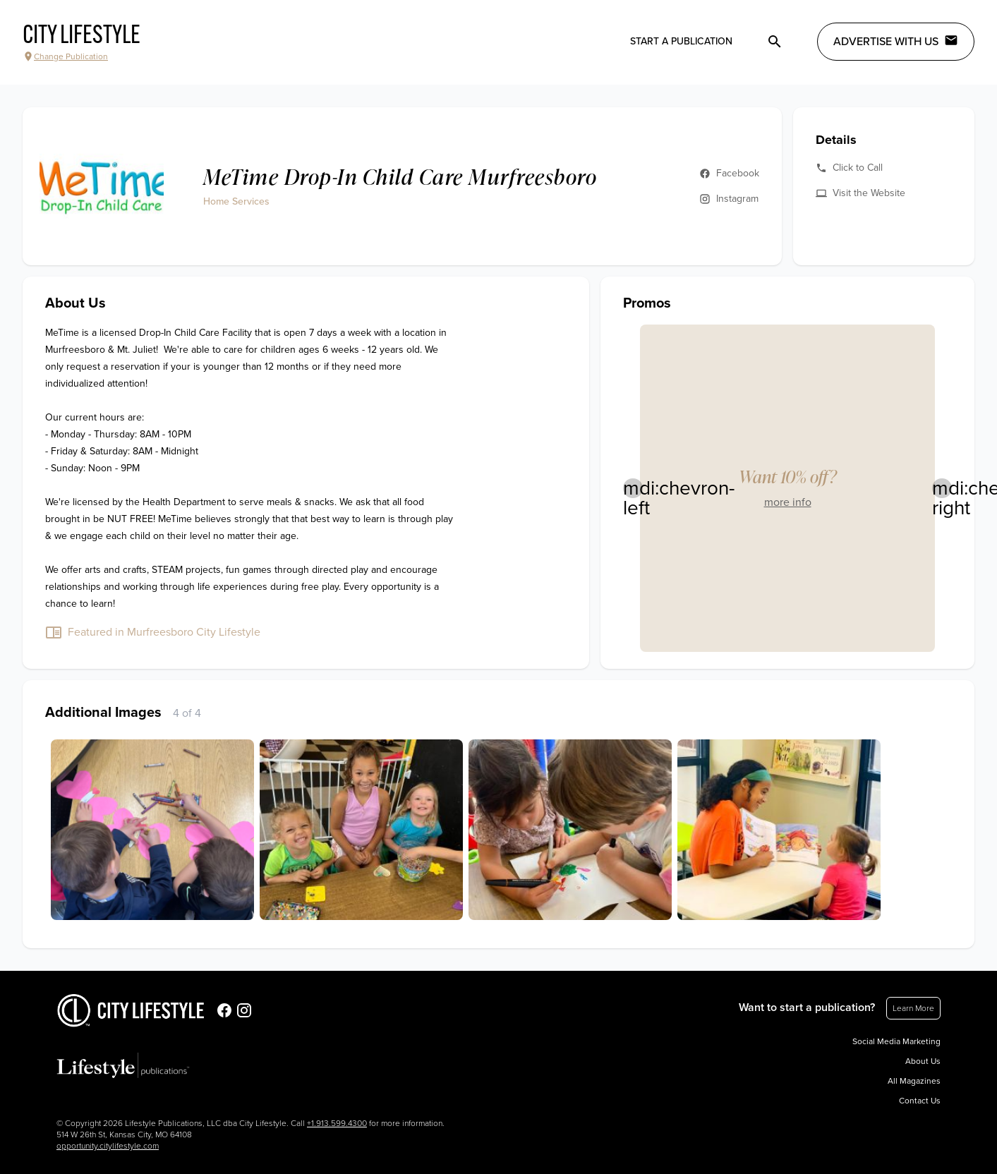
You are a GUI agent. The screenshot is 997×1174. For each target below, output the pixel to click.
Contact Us (920, 1101)
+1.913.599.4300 (337, 1123)
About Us (923, 1061)
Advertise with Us (895, 41)
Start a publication (681, 41)
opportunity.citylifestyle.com (107, 1146)
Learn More (913, 1008)
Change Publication (65, 56)
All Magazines (914, 1081)
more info (787, 502)
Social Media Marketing (896, 1041)
